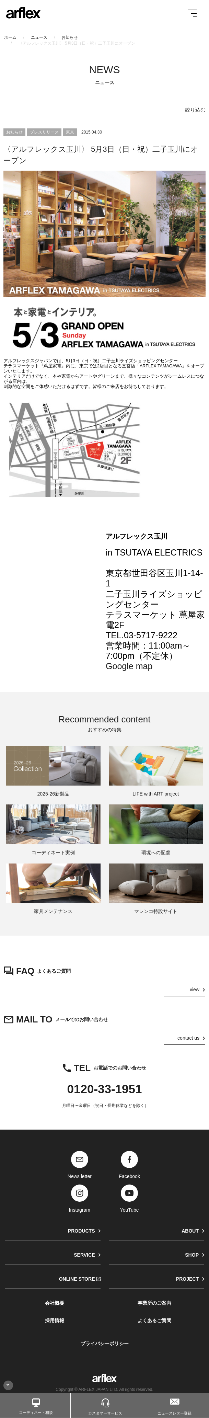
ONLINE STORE (77, 1279)
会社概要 (54, 1303)
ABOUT (190, 1231)
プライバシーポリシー (105, 1343)
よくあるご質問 (154, 1320)
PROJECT (187, 1279)
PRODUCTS (81, 1231)
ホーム (10, 37)
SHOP (192, 1255)
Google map (129, 666)
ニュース (39, 37)
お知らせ (69, 37)
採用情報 (54, 1320)
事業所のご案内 (154, 1303)
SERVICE (84, 1255)
